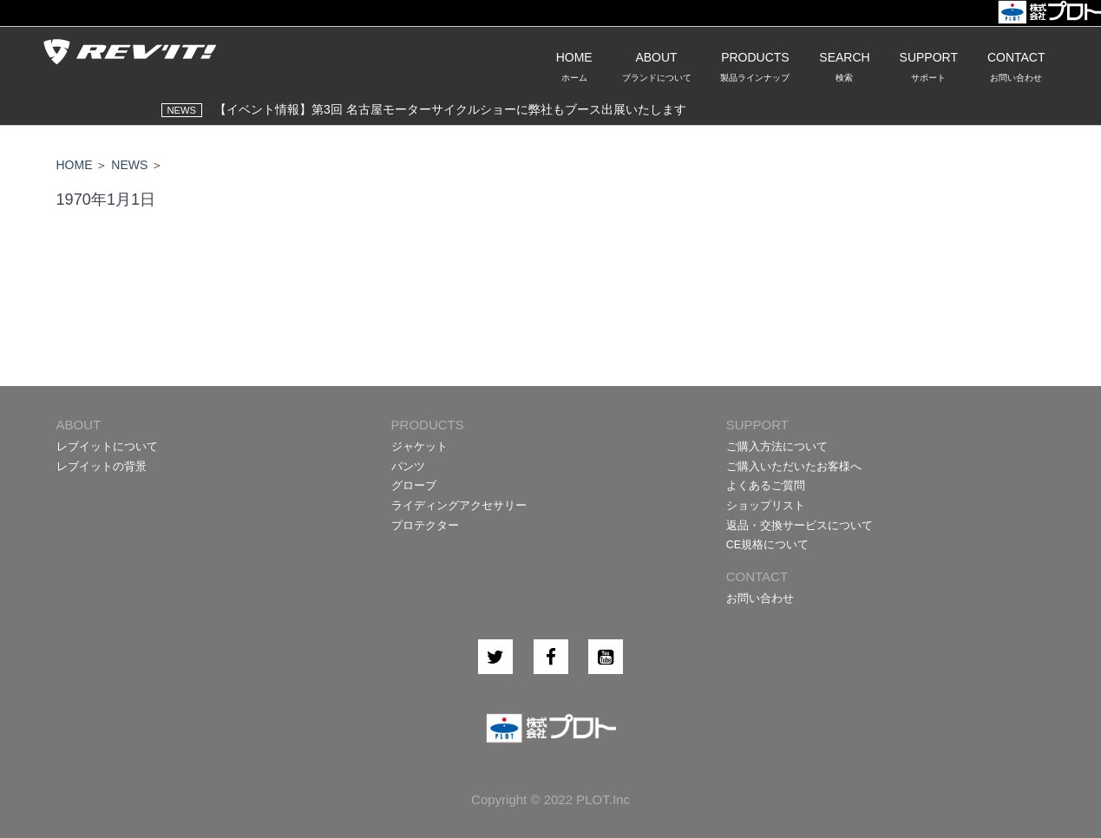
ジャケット (419, 447)
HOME (74, 165)
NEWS (129, 165)
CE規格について (767, 545)
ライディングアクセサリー (459, 506)
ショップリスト (765, 506)
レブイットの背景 (101, 467)
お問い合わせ (760, 598)
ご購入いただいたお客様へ (794, 467)
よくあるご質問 (765, 486)
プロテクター (425, 526)
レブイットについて (107, 447)
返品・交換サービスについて (799, 526)
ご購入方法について (777, 447)
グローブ (413, 486)
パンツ (408, 467)
